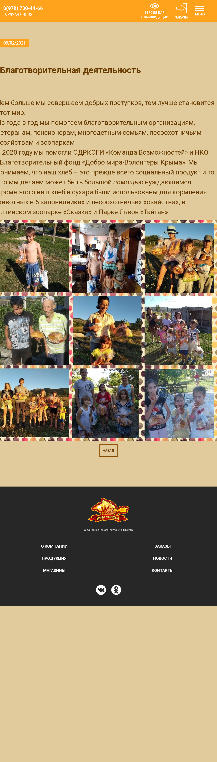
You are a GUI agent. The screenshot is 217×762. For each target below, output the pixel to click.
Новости (162, 558)
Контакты (163, 570)
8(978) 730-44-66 (23, 8)
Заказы (163, 546)
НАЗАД (108, 451)
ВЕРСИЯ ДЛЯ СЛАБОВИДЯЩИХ (154, 11)
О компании (54, 546)
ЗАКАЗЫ (181, 11)
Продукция (54, 558)
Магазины (54, 570)
